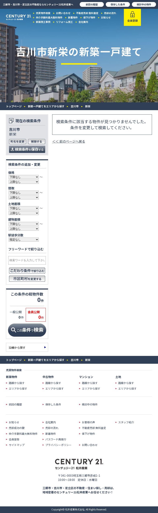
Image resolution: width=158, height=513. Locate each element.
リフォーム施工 (64, 22)
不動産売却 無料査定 (87, 13)
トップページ (14, 106)
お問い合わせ (63, 13)
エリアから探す (18, 388)
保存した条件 (118, 4)
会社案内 (83, 22)
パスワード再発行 (55, 439)
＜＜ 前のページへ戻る (68, 141)
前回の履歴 (92, 4)
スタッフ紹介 (126, 422)
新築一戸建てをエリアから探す (46, 106)
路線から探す (16, 383)
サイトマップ (16, 445)
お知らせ (106, 17)
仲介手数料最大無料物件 (49, 17)
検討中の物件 (144, 4)
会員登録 (14, 439)
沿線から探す (17, 347)
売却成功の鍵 (16, 428)
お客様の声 (88, 422)
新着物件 (73, 17)
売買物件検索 (43, 13)
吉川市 (74, 106)
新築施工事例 (43, 22)
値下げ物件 (89, 17)
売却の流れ (110, 13)
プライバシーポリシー (58, 445)
